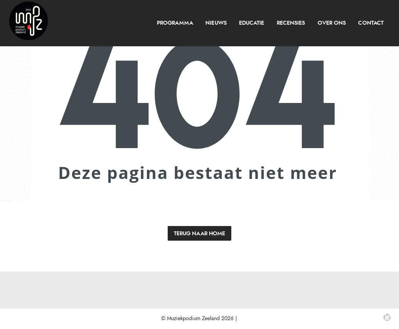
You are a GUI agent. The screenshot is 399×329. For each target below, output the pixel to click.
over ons (332, 23)
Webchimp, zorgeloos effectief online (387, 317)
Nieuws (215, 23)
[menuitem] (174, 23)
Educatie (251, 23)
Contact (370, 23)
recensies (291, 23)
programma (175, 23)
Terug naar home (199, 233)
